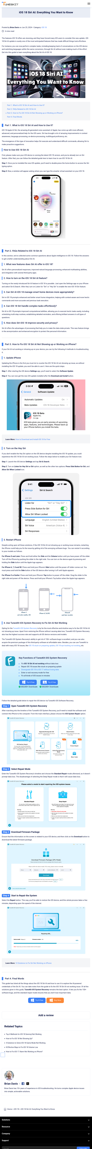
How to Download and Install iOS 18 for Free (32, 439)
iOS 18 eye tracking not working (68, 645)
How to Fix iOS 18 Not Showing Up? (19, 1039)
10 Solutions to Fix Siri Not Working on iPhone (33, 963)
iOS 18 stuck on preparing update (42, 645)
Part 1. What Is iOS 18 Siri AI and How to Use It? (25, 105)
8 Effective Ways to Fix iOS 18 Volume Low (22, 1047)
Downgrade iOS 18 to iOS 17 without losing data (40, 670)
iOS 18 (44, 27)
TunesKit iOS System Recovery (25, 628)
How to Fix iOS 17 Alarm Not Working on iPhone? (24, 1052)
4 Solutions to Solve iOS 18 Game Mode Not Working (25, 1043)
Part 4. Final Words (14, 117)
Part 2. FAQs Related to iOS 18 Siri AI (21, 109)
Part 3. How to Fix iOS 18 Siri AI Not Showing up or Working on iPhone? (35, 113)
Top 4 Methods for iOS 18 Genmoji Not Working (23, 1034)
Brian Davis (14, 27)
